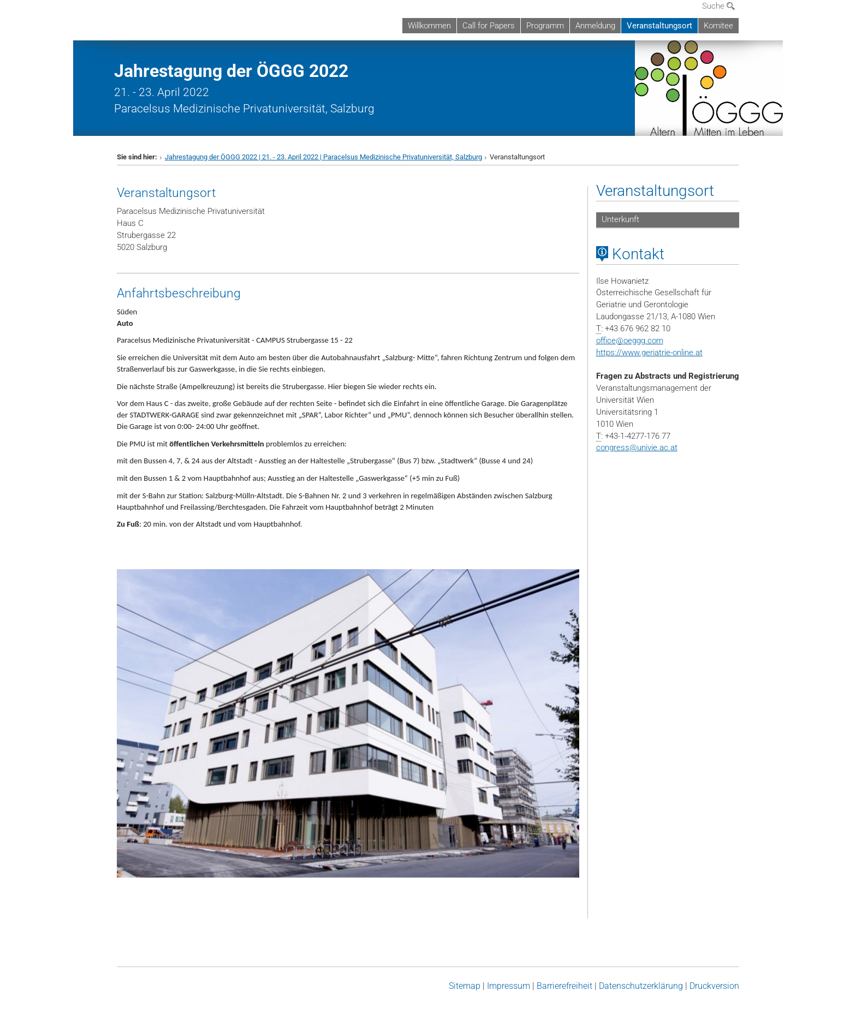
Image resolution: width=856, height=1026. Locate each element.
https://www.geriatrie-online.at (649, 352)
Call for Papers (488, 26)
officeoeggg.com (629, 340)
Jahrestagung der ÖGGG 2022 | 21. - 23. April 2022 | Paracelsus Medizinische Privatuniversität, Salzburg (323, 157)
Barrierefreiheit (564, 986)
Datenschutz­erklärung (641, 986)
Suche (718, 6)
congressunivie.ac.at (636, 447)
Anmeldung (595, 26)
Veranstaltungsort (659, 26)
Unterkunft (620, 219)
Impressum (508, 986)
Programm (545, 26)
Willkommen (429, 26)
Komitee (718, 26)
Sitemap (464, 986)
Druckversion (714, 986)
